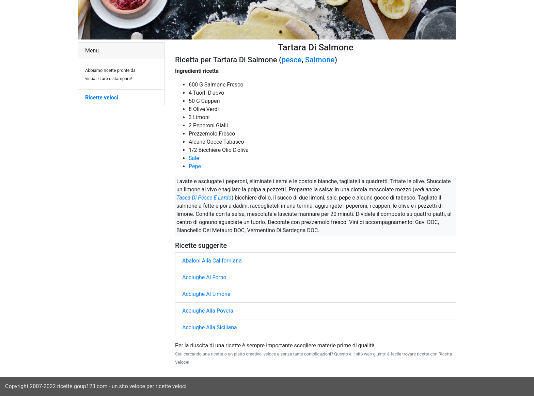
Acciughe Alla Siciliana (209, 327)
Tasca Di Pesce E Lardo (204, 197)
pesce (292, 60)
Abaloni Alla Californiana (212, 260)
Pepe (195, 166)
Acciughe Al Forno (204, 277)
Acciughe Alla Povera (207, 310)
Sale (194, 158)
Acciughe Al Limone (206, 294)
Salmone (319, 60)
